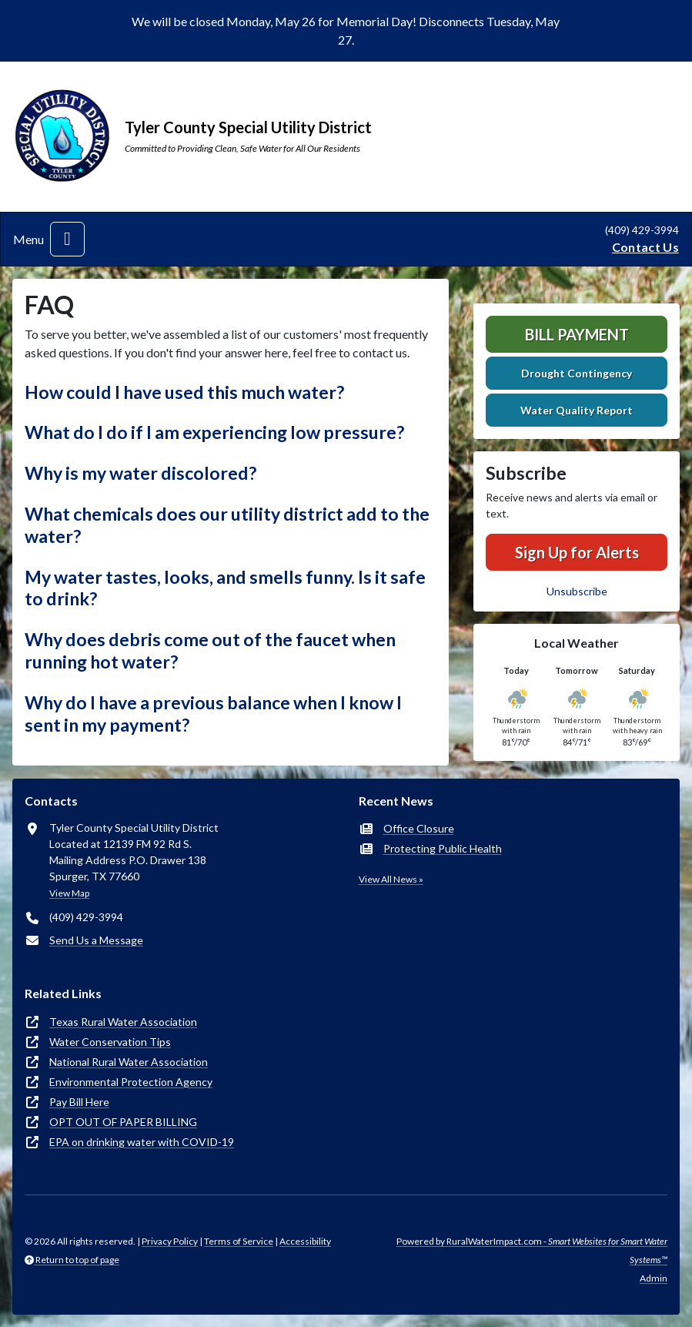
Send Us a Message (96, 940)
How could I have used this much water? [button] (184, 392)
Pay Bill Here (79, 1101)
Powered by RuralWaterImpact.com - (531, 1250)
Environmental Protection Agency (130, 1081)
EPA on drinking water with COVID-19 (141, 1141)
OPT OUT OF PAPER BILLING (123, 1121)
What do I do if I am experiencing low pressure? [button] (214, 432)
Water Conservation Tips (110, 1041)
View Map (69, 893)
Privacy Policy (170, 1241)
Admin (653, 1278)
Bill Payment (577, 334)
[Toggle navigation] (67, 239)
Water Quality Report (576, 410)
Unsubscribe (577, 591)
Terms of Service (238, 1241)
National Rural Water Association (128, 1061)
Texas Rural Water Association (123, 1021)
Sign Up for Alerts (577, 552)
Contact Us (645, 247)
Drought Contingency (576, 373)
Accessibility (305, 1241)
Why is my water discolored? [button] (140, 473)
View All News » (391, 879)
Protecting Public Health (442, 848)
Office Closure (418, 828)
